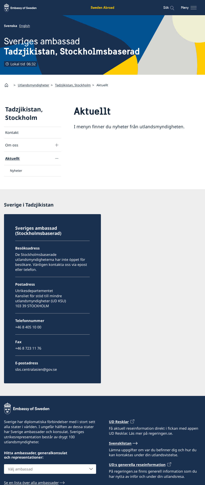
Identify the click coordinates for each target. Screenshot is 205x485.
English (24, 26)
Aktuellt (12, 158)
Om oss (11, 145)
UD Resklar (119, 421)
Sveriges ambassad (72, 46)
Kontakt (12, 132)
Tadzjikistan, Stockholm (73, 85)
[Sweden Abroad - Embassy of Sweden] (24, 8)
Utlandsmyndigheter (33, 85)
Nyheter (16, 170)
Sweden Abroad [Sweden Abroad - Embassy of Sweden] (102, 7)
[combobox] (50, 469)
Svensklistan (120, 443)
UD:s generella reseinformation (137, 464)
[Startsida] (8, 85)
